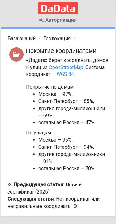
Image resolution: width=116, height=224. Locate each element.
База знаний (21, 38)
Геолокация (57, 38)
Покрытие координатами (61, 50)
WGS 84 (65, 74)
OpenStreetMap (66, 67)
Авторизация (58, 20)
